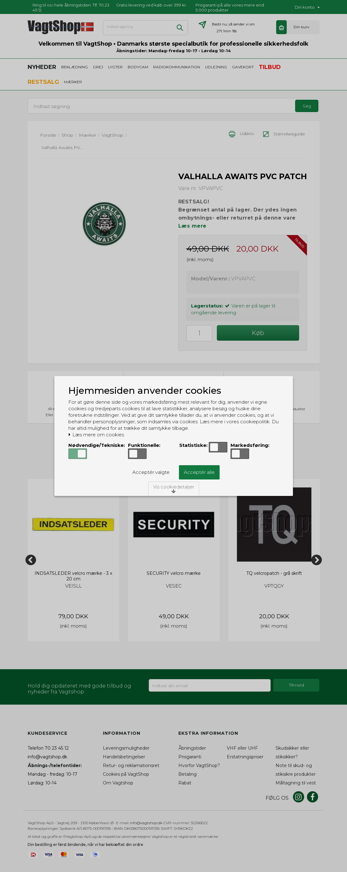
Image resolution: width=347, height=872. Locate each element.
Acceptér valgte (151, 472)
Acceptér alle (199, 472)
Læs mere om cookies (96, 434)
